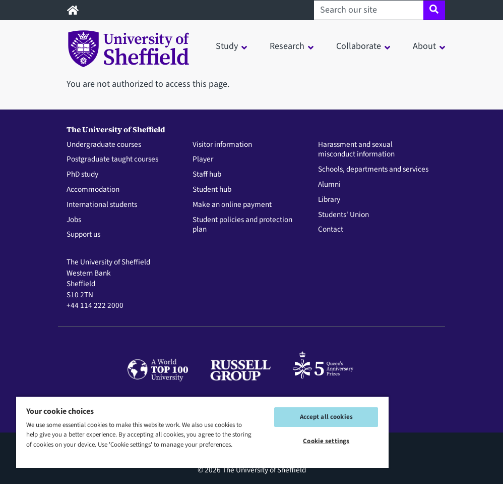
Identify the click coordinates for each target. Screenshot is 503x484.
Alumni (329, 185)
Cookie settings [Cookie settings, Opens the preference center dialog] (326, 441)
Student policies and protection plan (242, 225)
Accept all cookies (326, 416)
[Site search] (434, 10)
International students (102, 205)
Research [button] (287, 46)
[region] (202, 432)
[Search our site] (368, 10)
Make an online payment (232, 205)
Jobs (74, 220)
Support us (83, 235)
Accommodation (93, 190)
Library (329, 200)
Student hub (212, 190)
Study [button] (227, 46)
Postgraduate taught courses (112, 159)
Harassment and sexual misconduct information (356, 150)
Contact (330, 230)
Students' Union (343, 215)
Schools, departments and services (373, 170)
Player (203, 159)
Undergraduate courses (104, 145)
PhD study (82, 175)
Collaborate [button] (358, 46)
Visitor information (222, 145)
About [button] (424, 46)
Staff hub (207, 175)
